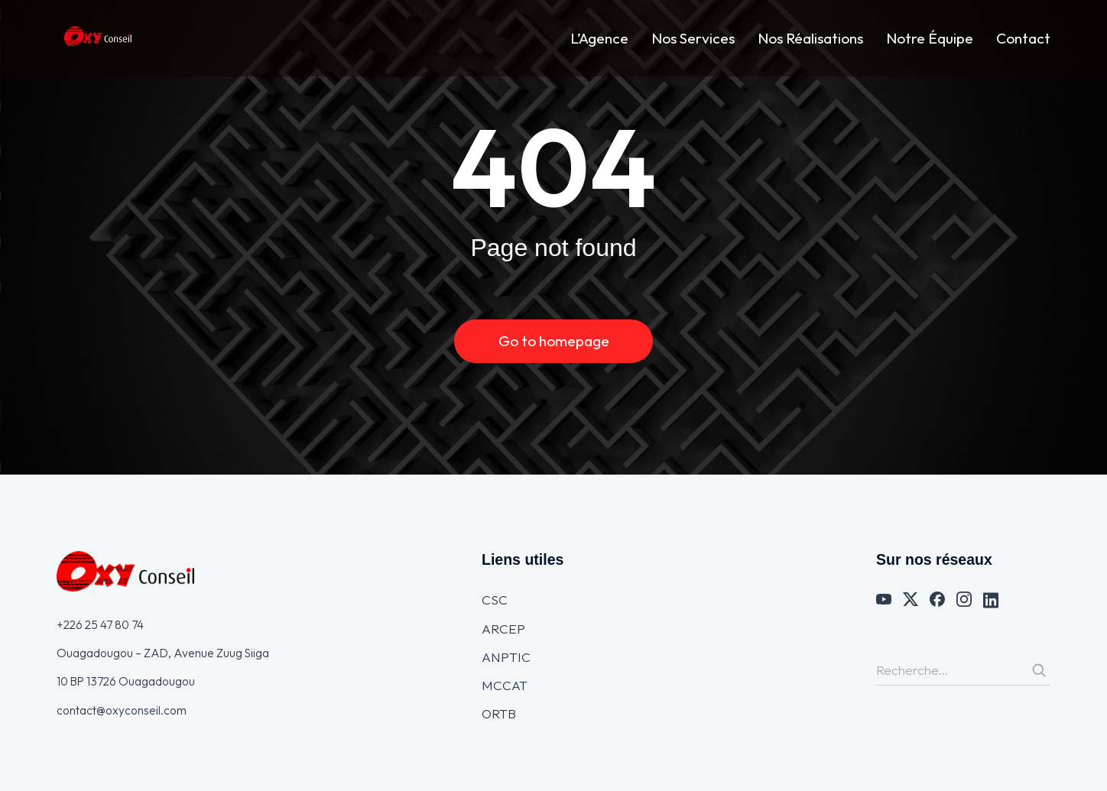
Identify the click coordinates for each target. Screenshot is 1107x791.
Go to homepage (553, 341)
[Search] (1038, 670)
